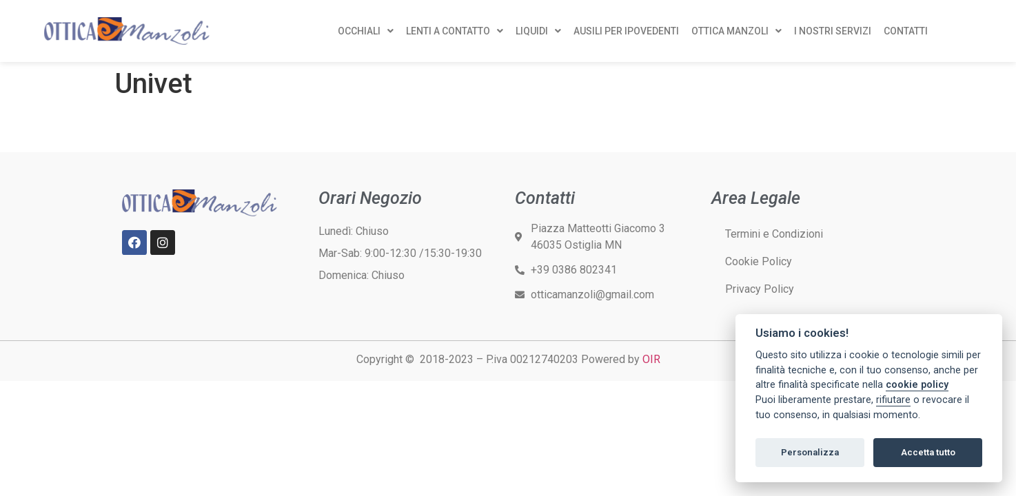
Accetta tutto (928, 452)
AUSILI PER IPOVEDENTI (626, 31)
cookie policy (917, 385)
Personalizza (810, 452)
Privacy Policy (759, 289)
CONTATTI (906, 31)
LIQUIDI (538, 31)
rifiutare (893, 400)
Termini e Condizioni (774, 233)
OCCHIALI (366, 31)
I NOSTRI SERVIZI (832, 31)
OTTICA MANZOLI (736, 31)
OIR (651, 359)
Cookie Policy (758, 261)
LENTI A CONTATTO (454, 31)
